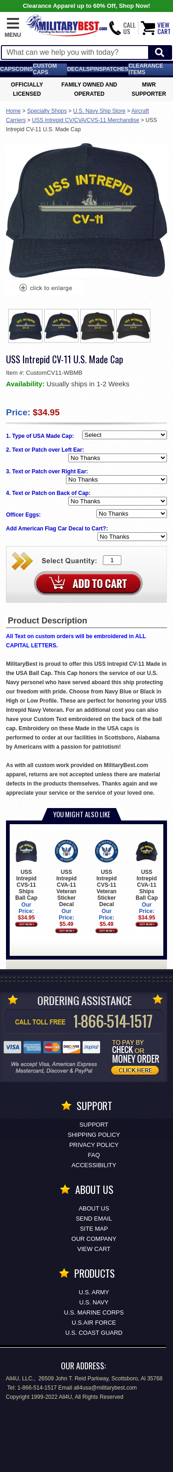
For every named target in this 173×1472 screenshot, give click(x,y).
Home (13, 111)
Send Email (94, 1218)
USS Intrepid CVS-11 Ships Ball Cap (26, 870)
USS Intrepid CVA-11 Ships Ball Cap (146, 870)
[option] (25, 326)
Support (93, 1124)
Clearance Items (145, 69)
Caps (7, 69)
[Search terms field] (75, 52)
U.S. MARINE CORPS (94, 1312)
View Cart (94, 1248)
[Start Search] (159, 52)
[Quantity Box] (112, 560)
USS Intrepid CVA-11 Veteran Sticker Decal (66, 874)
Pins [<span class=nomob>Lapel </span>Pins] (96, 69)
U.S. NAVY (93, 1302)
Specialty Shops (47, 111)
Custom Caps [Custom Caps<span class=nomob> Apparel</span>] (45, 69)
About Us (93, 1208)
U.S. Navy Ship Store (99, 111)
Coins (24, 69)
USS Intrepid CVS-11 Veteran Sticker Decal (106, 874)
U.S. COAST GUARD (93, 1332)
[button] (12, 28)
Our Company (94, 1238)
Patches (116, 69)
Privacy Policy (94, 1144)
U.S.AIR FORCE (94, 1322)
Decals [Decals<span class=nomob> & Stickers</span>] (78, 69)
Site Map (94, 1228)
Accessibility (94, 1165)
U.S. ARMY (94, 1292)
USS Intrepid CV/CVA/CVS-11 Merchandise (85, 120)
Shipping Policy (94, 1134)
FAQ (94, 1155)
